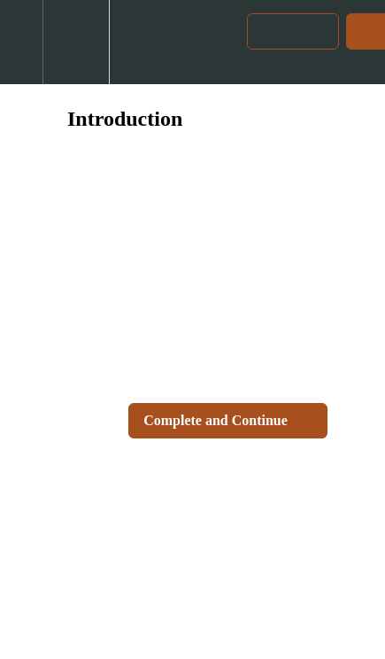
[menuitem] (75, 42)
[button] (21, 42)
